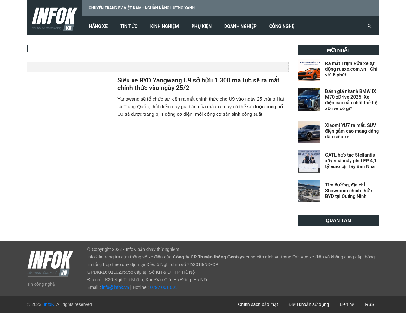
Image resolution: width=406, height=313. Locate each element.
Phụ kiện (202, 26)
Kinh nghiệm (164, 26)
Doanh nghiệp (240, 26)
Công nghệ (281, 26)
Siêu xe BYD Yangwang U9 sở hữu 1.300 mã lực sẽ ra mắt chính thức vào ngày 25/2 (198, 84)
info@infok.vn (115, 287)
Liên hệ (347, 304)
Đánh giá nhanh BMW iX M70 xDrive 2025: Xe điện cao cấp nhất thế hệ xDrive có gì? (351, 100)
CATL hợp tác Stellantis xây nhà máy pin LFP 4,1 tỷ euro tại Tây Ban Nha (351, 161)
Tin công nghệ (41, 284)
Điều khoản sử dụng (309, 304)
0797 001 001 (163, 287)
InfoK (49, 304)
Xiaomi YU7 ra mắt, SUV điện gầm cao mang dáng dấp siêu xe (352, 131)
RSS (369, 304)
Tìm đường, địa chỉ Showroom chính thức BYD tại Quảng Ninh (348, 190)
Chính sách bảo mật (258, 304)
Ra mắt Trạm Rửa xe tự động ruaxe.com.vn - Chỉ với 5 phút (351, 69)
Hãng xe (98, 26)
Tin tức (129, 26)
